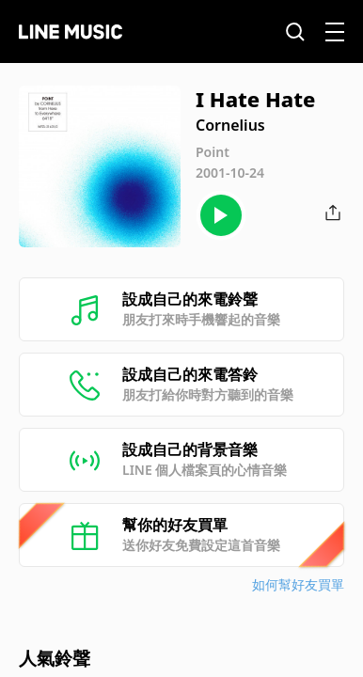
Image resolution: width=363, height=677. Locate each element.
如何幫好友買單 (298, 584)
